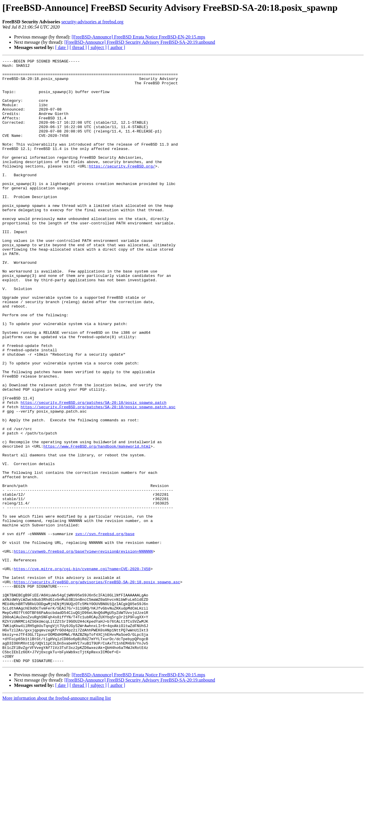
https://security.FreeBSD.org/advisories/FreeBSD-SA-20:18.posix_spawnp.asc (97, 686)
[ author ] (116, 47)
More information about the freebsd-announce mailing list (56, 818)
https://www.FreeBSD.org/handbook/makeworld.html (96, 524)
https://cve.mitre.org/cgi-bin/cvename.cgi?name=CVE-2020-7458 (82, 671)
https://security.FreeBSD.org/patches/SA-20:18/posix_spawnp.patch (93, 471)
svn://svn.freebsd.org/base (105, 629)
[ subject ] (97, 47)
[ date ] (61, 47)
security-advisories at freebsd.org (92, 21)
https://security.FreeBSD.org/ (122, 188)
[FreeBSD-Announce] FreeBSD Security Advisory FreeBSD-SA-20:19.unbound (139, 42)
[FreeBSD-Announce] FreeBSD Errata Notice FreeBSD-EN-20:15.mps (138, 36)
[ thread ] (78, 47)
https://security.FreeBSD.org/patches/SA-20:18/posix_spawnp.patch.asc (97, 476)
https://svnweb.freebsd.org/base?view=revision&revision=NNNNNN (83, 650)
